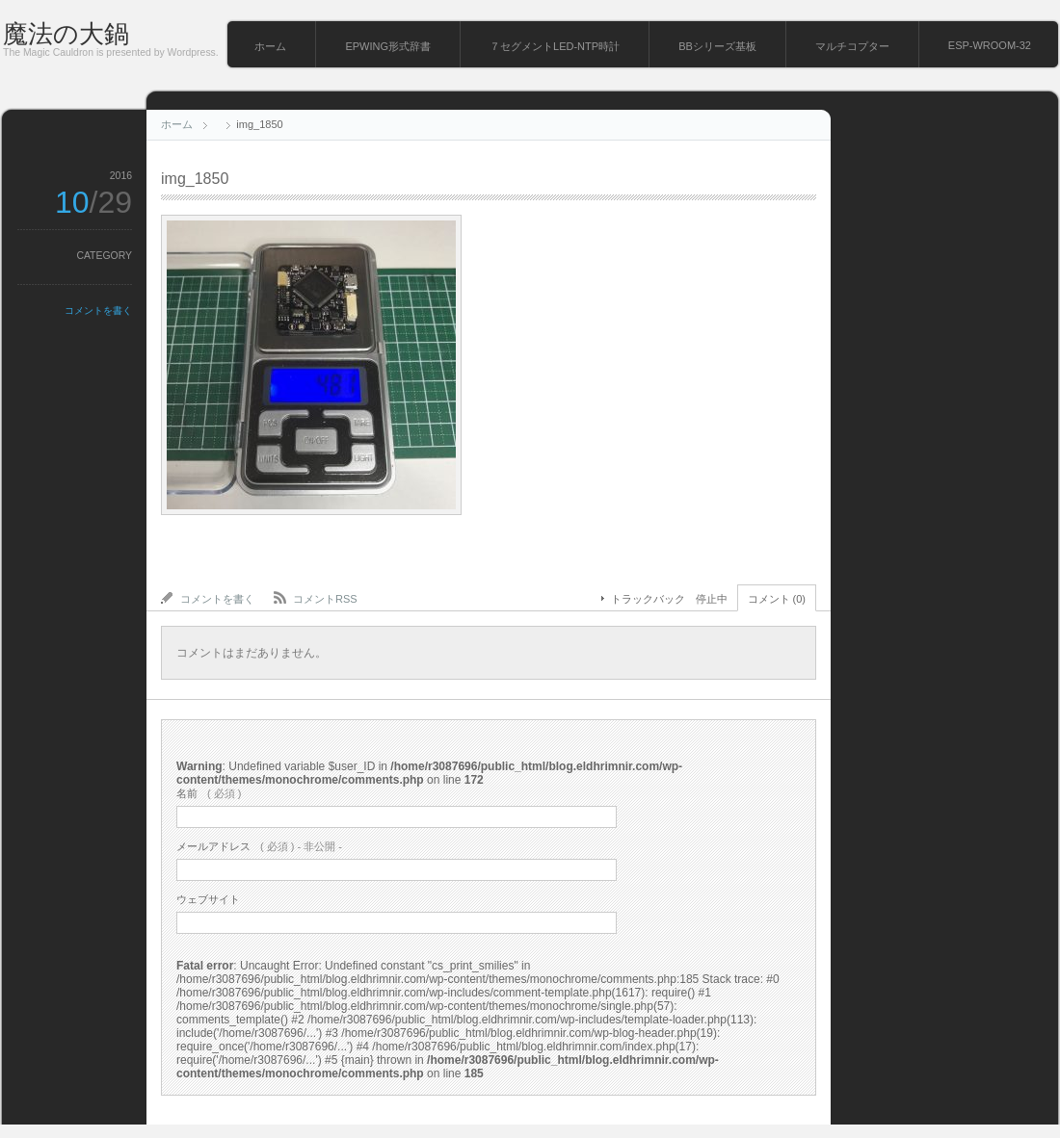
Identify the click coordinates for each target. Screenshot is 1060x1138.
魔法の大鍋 (66, 33)
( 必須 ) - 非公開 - (259, 846)
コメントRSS (325, 599)
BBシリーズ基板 (717, 46)
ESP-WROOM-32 (989, 45)
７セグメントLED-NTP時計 (555, 46)
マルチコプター (852, 46)
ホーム (270, 46)
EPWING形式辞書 (388, 46)
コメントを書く (98, 310)
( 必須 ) (208, 793)
